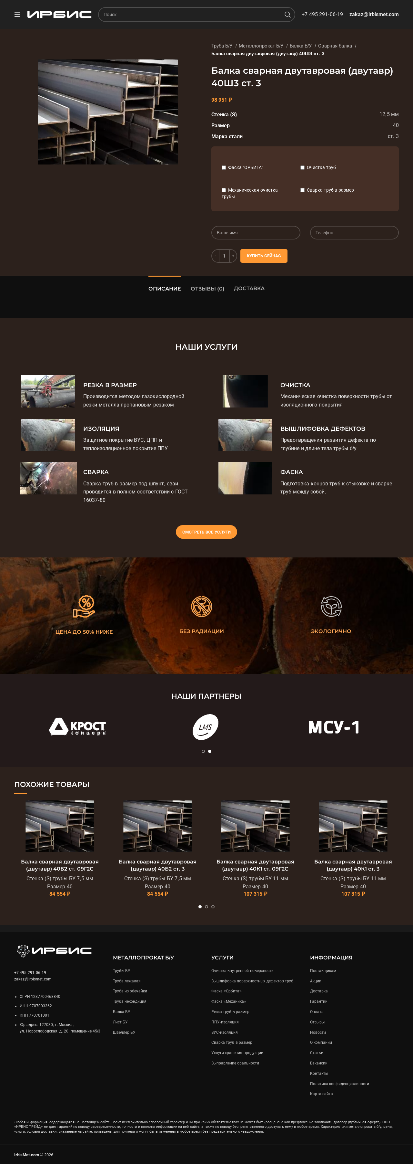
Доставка (249, 288)
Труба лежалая (127, 981)
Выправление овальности (235, 1063)
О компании (321, 1042)
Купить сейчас (264, 255)
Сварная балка (335, 46)
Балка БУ (121, 1012)
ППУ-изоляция (225, 1022)
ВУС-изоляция (224, 1032)
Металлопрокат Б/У (262, 46)
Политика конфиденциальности (339, 1084)
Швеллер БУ (124, 1032)
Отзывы (317, 1022)
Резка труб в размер (230, 1012)
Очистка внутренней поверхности (242, 970)
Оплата (317, 1012)
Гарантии (318, 1001)
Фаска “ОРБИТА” (245, 167)
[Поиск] (196, 14)
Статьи (316, 1053)
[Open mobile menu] (17, 14)
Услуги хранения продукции (237, 1053)
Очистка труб (321, 167)
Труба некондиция (129, 1001)
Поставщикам (323, 970)
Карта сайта (321, 1094)
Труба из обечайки (130, 991)
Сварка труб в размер (330, 190)
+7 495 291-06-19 (322, 14)
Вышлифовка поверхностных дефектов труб (252, 981)
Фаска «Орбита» (226, 991)
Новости (318, 1032)
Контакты (319, 1073)
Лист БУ (120, 1022)
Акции (315, 981)
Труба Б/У (222, 46)
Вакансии (318, 1063)
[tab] (164, 285)
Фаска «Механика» (228, 1001)
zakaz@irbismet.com (374, 14)
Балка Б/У (301, 46)
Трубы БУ (121, 970)
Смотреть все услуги (206, 532)
